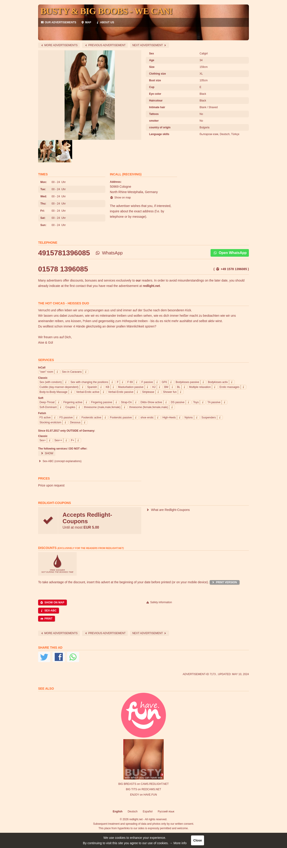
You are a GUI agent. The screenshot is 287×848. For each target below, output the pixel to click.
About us (105, 22)
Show (46, 453)
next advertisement (149, 45)
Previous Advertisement (105, 45)
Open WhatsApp (230, 253)
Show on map (120, 197)
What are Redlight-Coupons (168, 510)
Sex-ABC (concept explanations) (60, 461)
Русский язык (166, 811)
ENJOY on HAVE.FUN (143, 794)
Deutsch (132, 811)
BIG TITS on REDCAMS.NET (143, 789)
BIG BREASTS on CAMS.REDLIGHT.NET (143, 784)
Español (147, 811)
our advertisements (58, 22)
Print (46, 618)
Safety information (159, 602)
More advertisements (59, 45)
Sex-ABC (48, 610)
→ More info (178, 843)
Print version (224, 582)
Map (86, 22)
